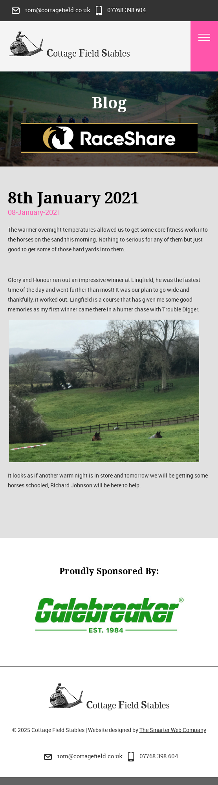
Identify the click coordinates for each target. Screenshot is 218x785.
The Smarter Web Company (172, 730)
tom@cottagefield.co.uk (52, 10)
